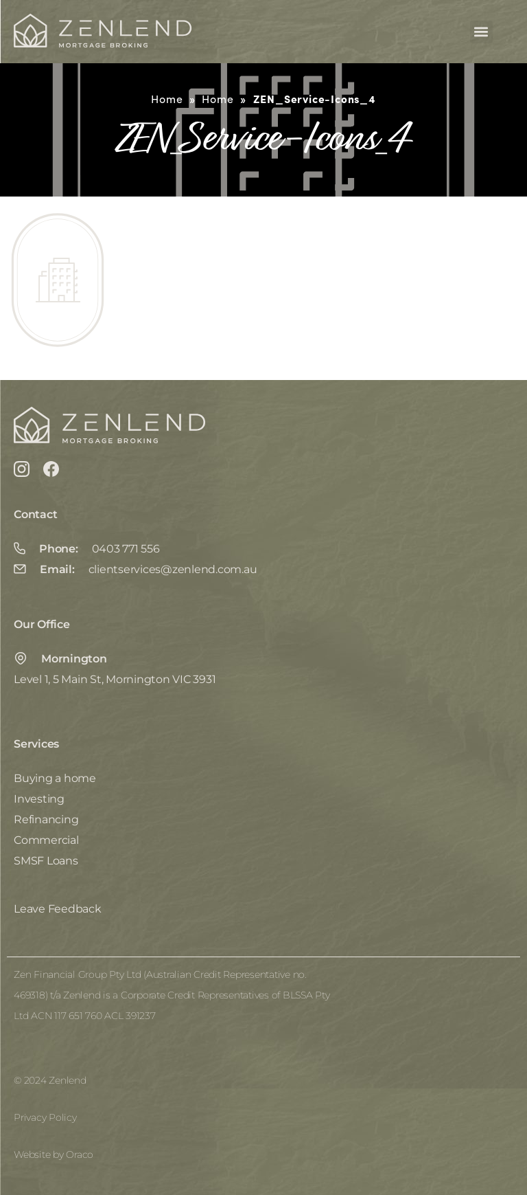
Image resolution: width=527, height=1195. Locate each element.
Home (167, 99)
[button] (481, 32)
